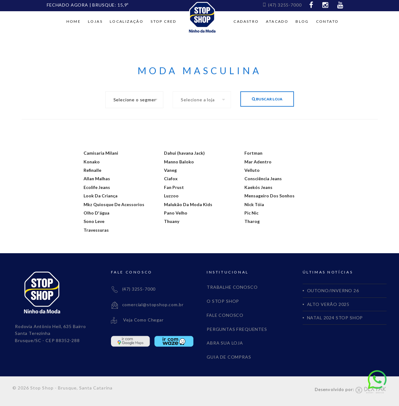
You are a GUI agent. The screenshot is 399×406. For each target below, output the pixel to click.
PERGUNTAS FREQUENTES (237, 329)
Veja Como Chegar (137, 319)
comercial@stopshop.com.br (147, 304)
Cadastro (246, 21)
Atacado (277, 21)
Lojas (95, 21)
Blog (302, 21)
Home (73, 21)
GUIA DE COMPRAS (229, 357)
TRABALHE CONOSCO (232, 287)
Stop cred (163, 21)
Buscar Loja (267, 99)
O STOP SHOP (223, 301)
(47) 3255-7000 (281, 4)
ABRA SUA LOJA (225, 343)
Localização (126, 21)
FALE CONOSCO (225, 315)
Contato (327, 21)
